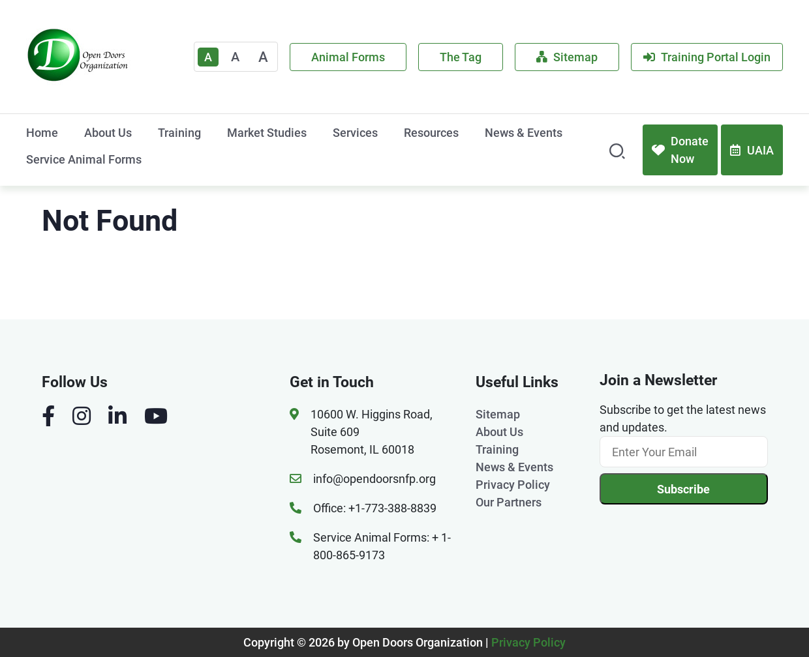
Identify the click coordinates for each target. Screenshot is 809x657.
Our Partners (509, 502)
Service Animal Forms (84, 159)
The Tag (460, 57)
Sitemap (567, 57)
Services (355, 132)
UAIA (752, 150)
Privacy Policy (513, 484)
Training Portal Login (707, 57)
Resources (431, 132)
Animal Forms (348, 57)
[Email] (684, 451)
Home (42, 132)
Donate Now (680, 150)
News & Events (523, 132)
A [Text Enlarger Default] (208, 57)
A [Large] (263, 57)
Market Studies (267, 132)
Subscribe (683, 489)
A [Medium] (235, 57)
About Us (108, 132)
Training (179, 132)
